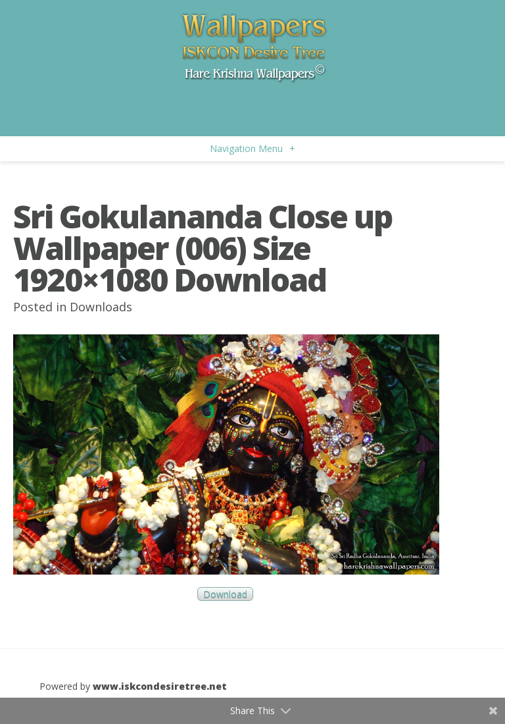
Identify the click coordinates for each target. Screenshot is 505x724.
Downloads (101, 307)
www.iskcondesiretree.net (160, 686)
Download (225, 594)
